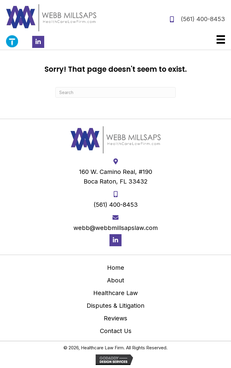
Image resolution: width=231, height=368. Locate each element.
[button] (38, 42)
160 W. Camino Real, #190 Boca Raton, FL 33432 (115, 176)
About (115, 280)
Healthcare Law (115, 293)
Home (115, 267)
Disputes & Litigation (115, 305)
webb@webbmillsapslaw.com (115, 227)
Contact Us (115, 331)
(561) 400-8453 (203, 19)
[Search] (115, 92)
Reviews (115, 318)
